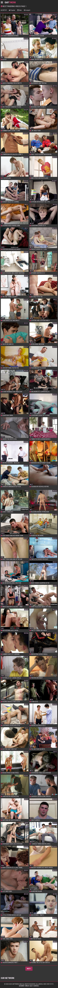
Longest (27, 10)
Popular (12, 10)
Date (19, 10)
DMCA (27, 985)
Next (29, 968)
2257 (31, 985)
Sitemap (21, 985)
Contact (36, 985)
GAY (10, 2)
